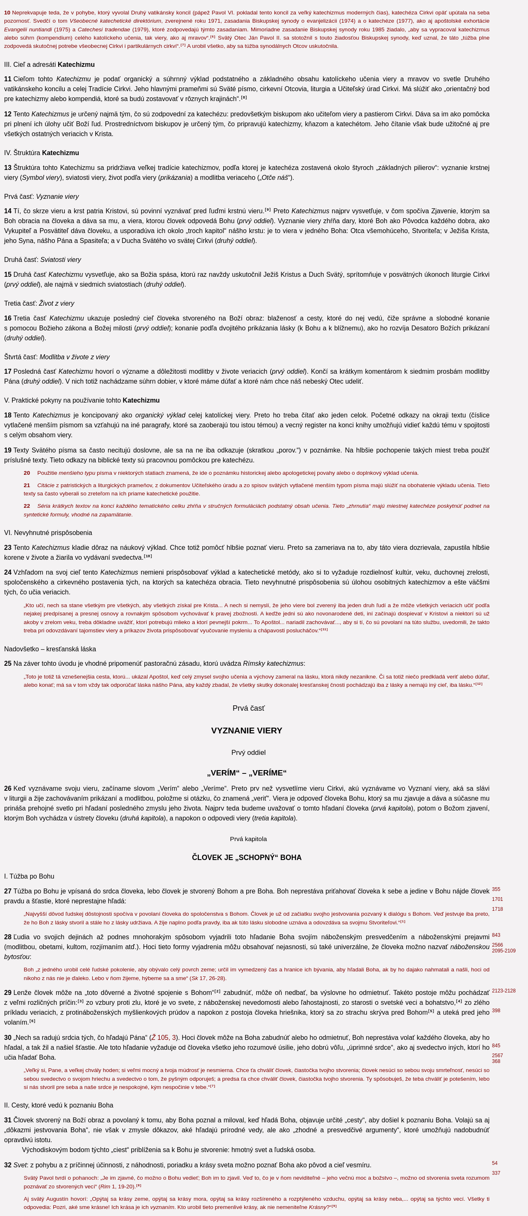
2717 (496, 1062)
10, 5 (127, 684)
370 (496, 97)
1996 (497, 438)
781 (496, 841)
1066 (497, 346)
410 (496, 616)
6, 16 (163, 455)
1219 (497, 672)
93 (494, 1145)
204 (496, 914)
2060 (497, 879)
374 (496, 591)
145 (496, 796)
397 (496, 606)
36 (494, 326)
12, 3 (390, 807)
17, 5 (210, 807)
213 (496, 53)
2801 (497, 920)
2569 (497, 752)
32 (494, 581)
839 (496, 926)
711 (496, 940)
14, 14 (452, 743)
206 (496, 132)
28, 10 (235, 906)
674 (496, 732)
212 (496, 77)
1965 (497, 949)
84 (494, 1137)
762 (496, 831)
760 (496, 821)
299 (496, 63)
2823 (497, 428)
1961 (497, 899)
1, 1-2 (428, 1014)
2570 (497, 805)
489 (496, 959)
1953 (497, 489)
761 (495, 629)
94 (494, 1114)
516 (495, 1053)
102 (496, 1022)
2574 (497, 889)
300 (496, 87)
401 (496, 662)
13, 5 (149, 64)
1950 (497, 499)
